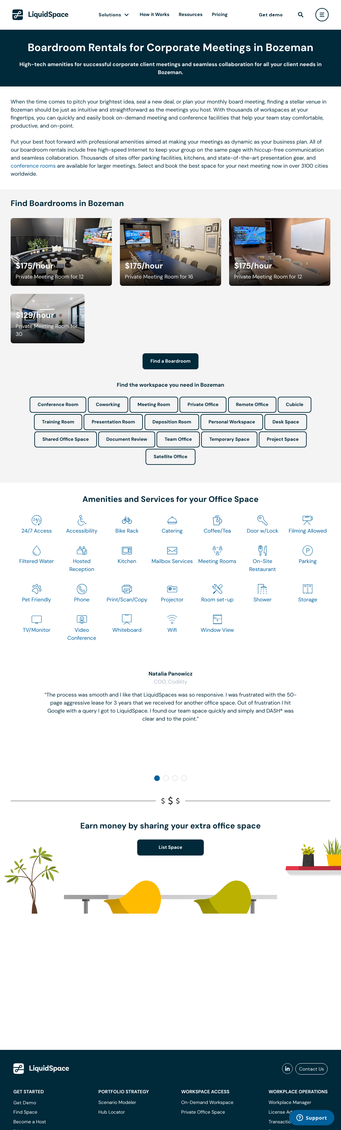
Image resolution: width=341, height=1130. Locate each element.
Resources (190, 15)
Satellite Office (170, 457)
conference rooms (33, 165)
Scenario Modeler (117, 1103)
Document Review (126, 439)
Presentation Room (113, 422)
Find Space (25, 1112)
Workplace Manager (289, 1103)
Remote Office (252, 405)
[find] (300, 14)
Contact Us (311, 1069)
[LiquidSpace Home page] (40, 14)
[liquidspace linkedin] (287, 1069)
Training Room (58, 422)
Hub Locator (112, 1112)
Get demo (271, 15)
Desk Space (285, 422)
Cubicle (294, 405)
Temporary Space (229, 439)
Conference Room (58, 405)
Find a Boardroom (171, 361)
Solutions (110, 15)
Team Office (178, 439)
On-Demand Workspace (207, 1103)
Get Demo (24, 1103)
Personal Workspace (231, 422)
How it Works (155, 15)
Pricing (219, 15)
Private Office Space (203, 1112)
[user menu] (322, 14)
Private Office (202, 405)
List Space (170, 847)
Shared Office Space (65, 439)
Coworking (108, 405)
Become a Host (29, 1122)
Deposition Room (172, 422)
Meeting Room (154, 405)
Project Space (283, 439)
